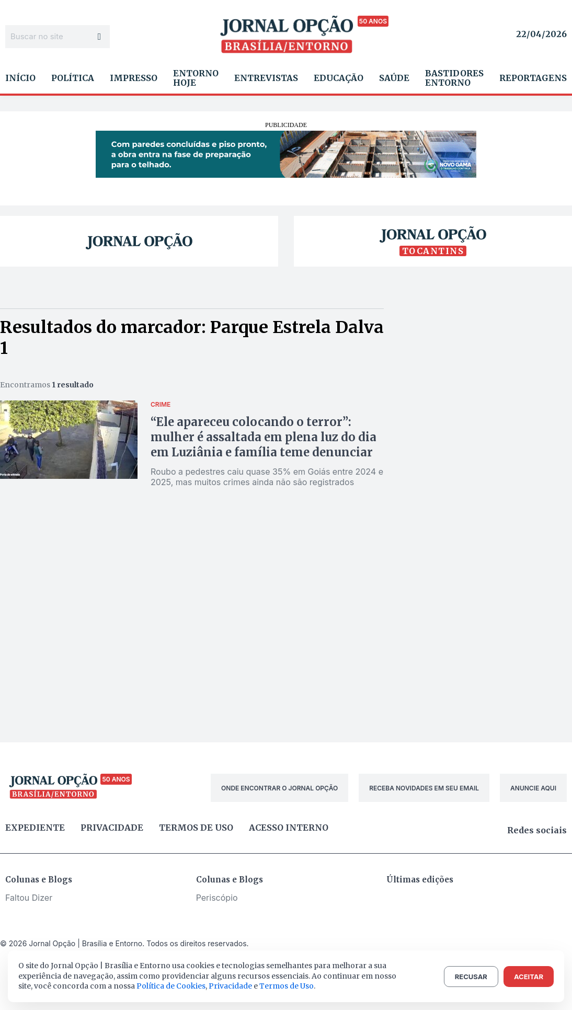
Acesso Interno (288, 827)
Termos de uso (196, 827)
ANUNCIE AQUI (533, 788)
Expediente (35, 827)
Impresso (133, 78)
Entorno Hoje (196, 77)
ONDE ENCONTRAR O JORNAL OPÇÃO (279, 788)
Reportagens (533, 78)
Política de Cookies (170, 986)
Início (20, 78)
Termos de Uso (286, 986)
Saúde (394, 78)
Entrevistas (266, 78)
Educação (338, 78)
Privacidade (112, 827)
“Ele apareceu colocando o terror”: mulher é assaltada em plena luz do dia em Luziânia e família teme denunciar (263, 437)
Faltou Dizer (28, 897)
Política (72, 78)
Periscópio (217, 897)
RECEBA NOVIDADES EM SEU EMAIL (424, 788)
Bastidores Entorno (454, 77)
